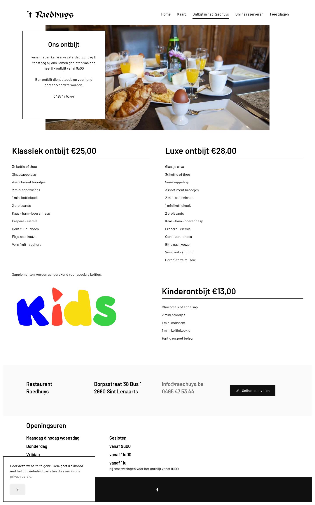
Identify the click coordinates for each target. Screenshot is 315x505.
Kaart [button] (181, 14)
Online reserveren (249, 14)
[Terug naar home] (50, 14)
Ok (17, 489)
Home (166, 14)
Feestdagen (279, 14)
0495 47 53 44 (64, 96)
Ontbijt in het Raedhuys (210, 14)
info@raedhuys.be (64, 90)
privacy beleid (20, 476)
